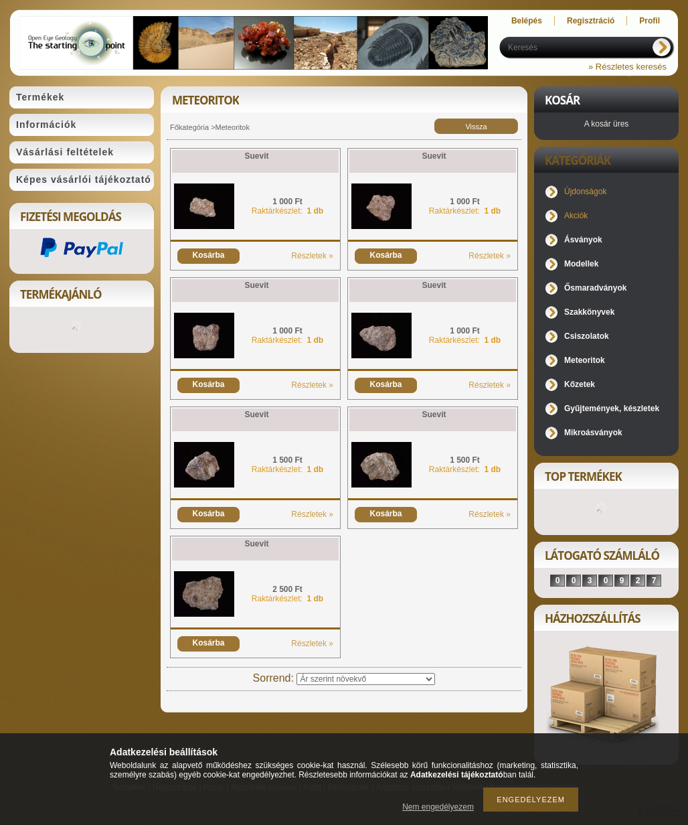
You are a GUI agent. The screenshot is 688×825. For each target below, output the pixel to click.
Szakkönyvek (589, 312)
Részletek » (312, 255)
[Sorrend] (365, 679)
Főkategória (189, 127)
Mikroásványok (593, 432)
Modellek (581, 264)
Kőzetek (579, 384)
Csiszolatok (586, 336)
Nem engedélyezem (438, 807)
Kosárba (208, 255)
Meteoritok (584, 360)
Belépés (526, 20)
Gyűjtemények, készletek (611, 408)
